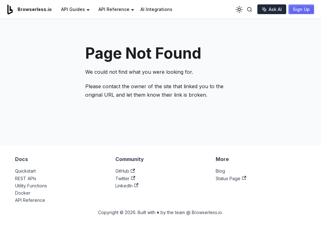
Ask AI (272, 9)
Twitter (125, 178)
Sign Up (301, 9)
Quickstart (25, 171)
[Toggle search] (249, 9)
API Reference (30, 200)
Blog (220, 171)
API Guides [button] (73, 9)
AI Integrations (156, 9)
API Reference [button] (113, 9)
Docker (22, 193)
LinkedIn (126, 185)
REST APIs (25, 178)
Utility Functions (31, 185)
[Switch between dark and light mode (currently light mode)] (239, 9)
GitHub (125, 171)
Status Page (231, 178)
